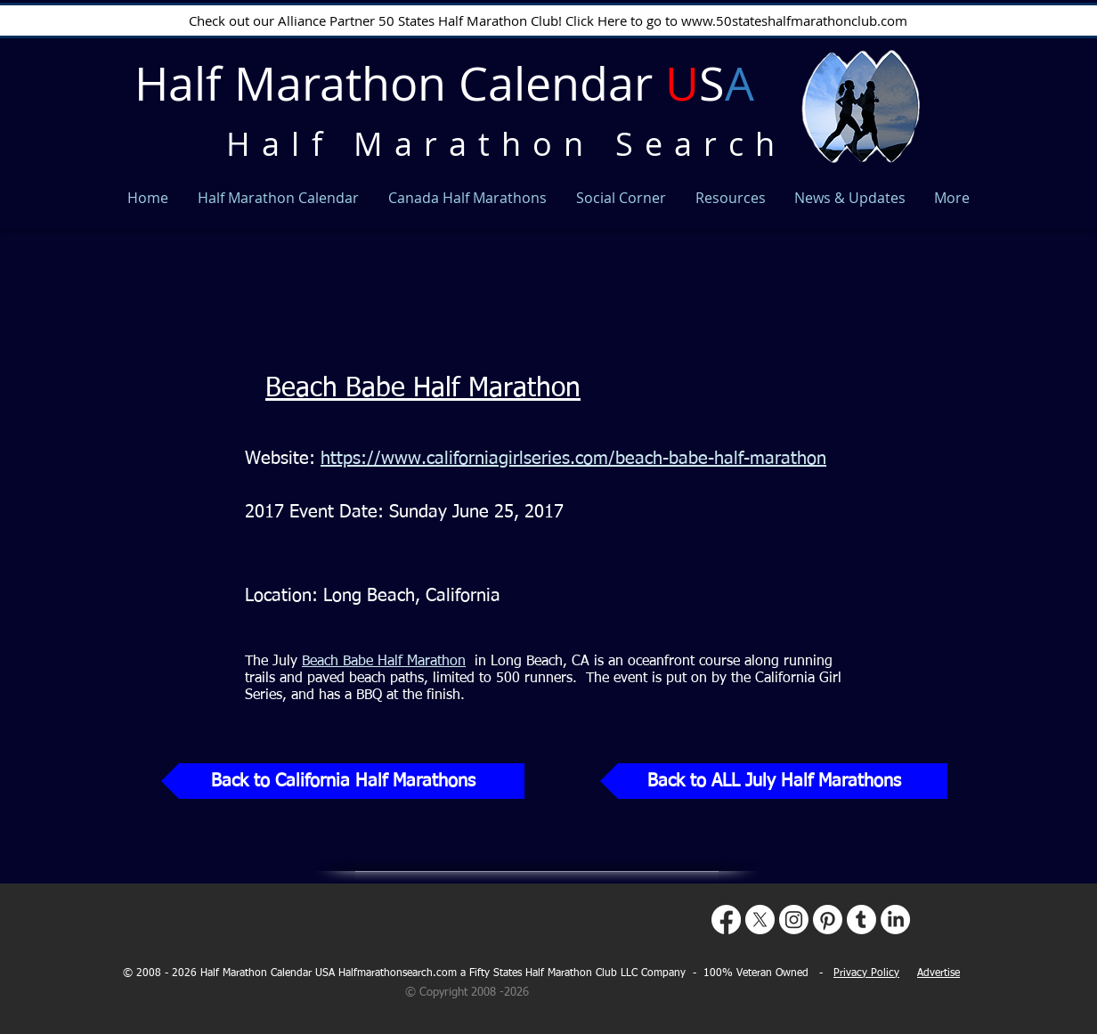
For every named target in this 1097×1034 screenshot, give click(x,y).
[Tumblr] (861, 919)
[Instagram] (794, 919)
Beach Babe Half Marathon (423, 389)
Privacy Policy (866, 973)
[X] (760, 919)
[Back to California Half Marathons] (342, 781)
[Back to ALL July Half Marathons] (773, 781)
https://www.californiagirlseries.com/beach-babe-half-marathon (573, 459)
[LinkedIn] (895, 919)
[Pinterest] (827, 919)
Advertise (938, 973)
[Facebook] (726, 919)
